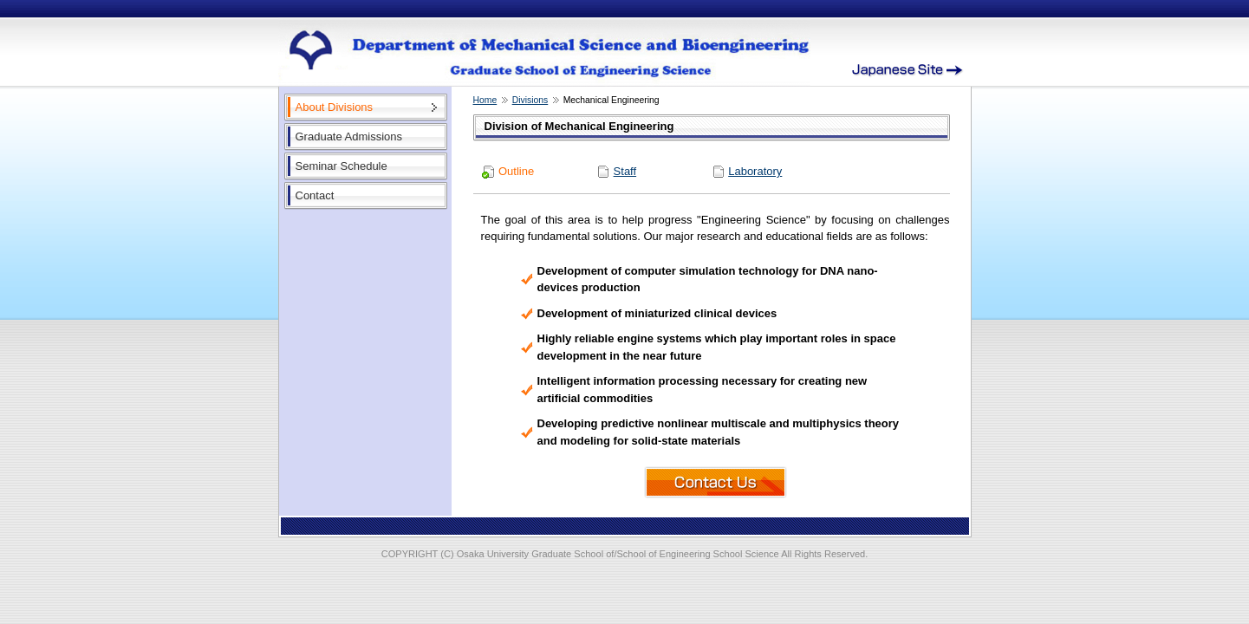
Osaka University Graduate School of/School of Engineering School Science (618, 554)
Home (485, 100)
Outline (516, 171)
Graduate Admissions (349, 136)
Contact (315, 195)
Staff (625, 171)
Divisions (530, 100)
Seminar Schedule (341, 165)
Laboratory (755, 171)
